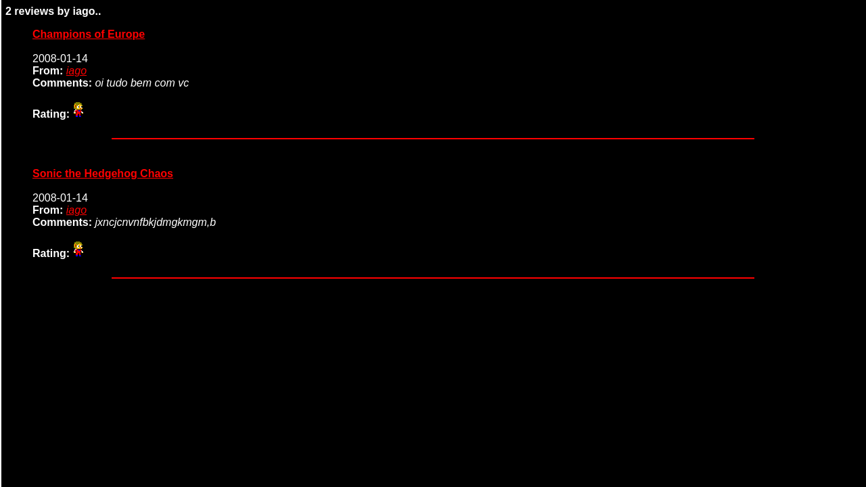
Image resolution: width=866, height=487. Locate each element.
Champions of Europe (88, 34)
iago (76, 70)
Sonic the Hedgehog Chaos (102, 173)
